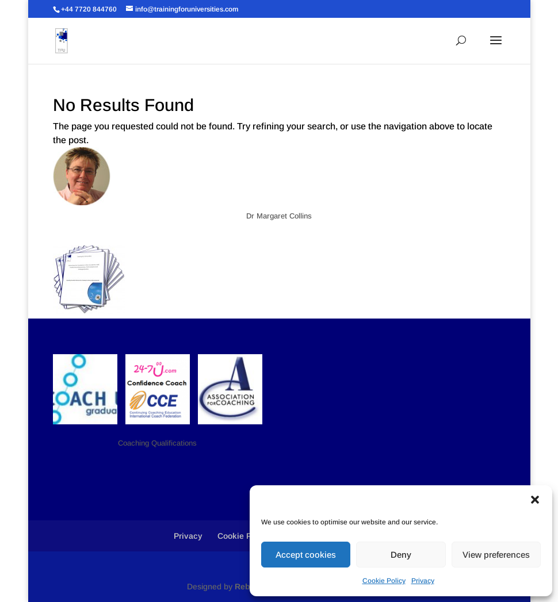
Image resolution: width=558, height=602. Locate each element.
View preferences (496, 554)
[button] (535, 499)
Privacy (422, 581)
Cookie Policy (384, 581)
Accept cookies (306, 554)
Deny (401, 554)
